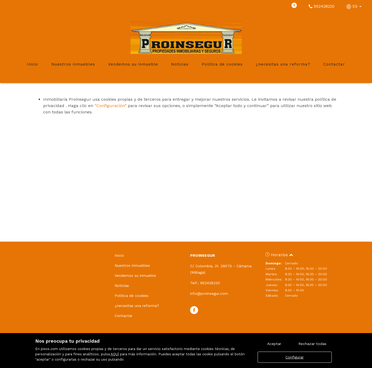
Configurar (294, 357)
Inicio (32, 64)
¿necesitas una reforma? (283, 64)
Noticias (180, 64)
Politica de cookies (222, 64)
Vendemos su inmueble (133, 64)
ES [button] (354, 6)
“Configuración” (111, 105)
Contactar (334, 64)
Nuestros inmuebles (73, 64)
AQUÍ (115, 354)
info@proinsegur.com (209, 293)
